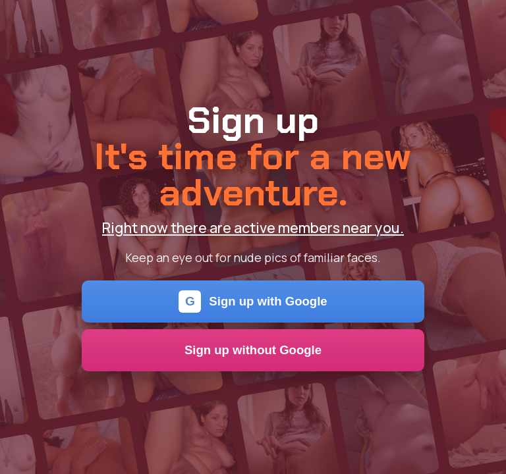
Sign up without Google (253, 350)
